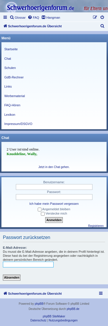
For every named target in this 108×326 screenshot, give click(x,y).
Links (8, 86)
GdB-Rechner (14, 77)
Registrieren (96, 225)
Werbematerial (14, 96)
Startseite (11, 49)
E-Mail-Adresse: (15, 247)
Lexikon (9, 114)
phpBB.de (73, 308)
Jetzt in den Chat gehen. (53, 167)
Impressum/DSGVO (18, 124)
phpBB (39, 303)
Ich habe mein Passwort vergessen (54, 203)
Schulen (10, 68)
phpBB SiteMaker (54, 316)
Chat (7, 58)
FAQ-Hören (12, 105)
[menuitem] (18, 17)
